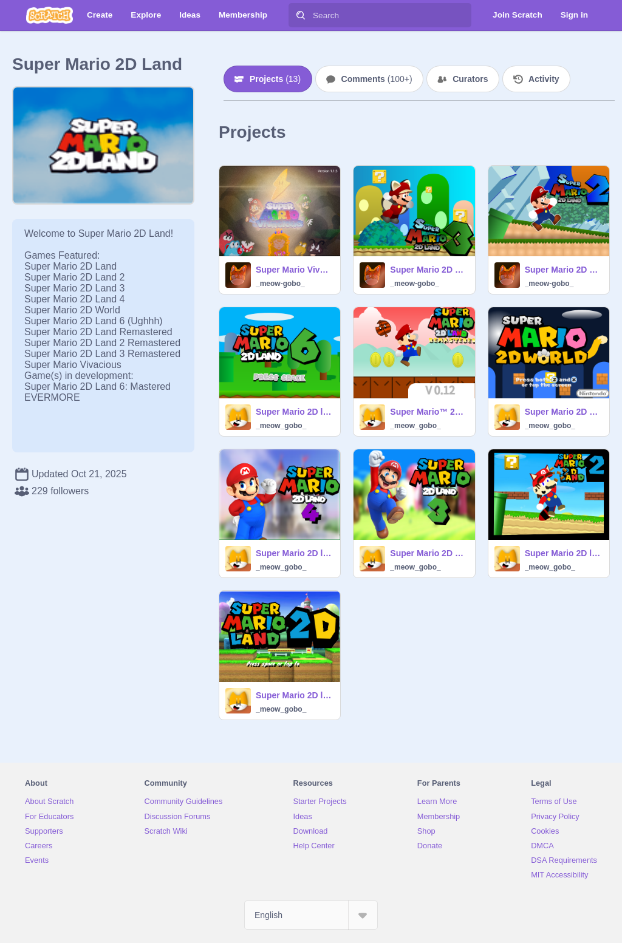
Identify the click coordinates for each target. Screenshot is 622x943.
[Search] (301, 15)
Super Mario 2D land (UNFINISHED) (294, 695)
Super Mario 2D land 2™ (563, 553)
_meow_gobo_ (281, 425)
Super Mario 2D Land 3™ (428, 553)
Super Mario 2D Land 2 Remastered (563, 269)
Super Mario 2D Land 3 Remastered (428, 269)
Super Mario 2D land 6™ (294, 412)
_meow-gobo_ (280, 283)
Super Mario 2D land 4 (294, 553)
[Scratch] (49, 15)
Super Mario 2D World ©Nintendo (563, 412)
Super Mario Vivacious (294, 269)
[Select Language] (311, 915)
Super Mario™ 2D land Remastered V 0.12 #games (428, 412)
